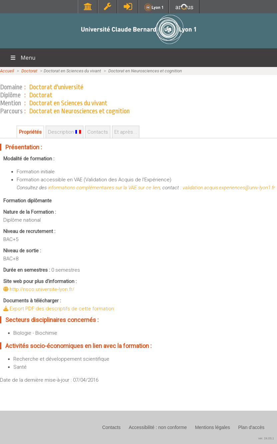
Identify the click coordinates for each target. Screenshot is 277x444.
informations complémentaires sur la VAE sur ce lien (104, 188)
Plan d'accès (251, 427)
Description (64, 132)
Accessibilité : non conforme (158, 427)
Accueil (7, 70)
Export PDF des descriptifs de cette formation (58, 309)
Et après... (125, 132)
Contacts (97, 132)
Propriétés (30, 132)
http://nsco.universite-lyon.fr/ (38, 289)
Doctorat (29, 70)
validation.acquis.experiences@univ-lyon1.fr (229, 188)
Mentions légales (212, 427)
